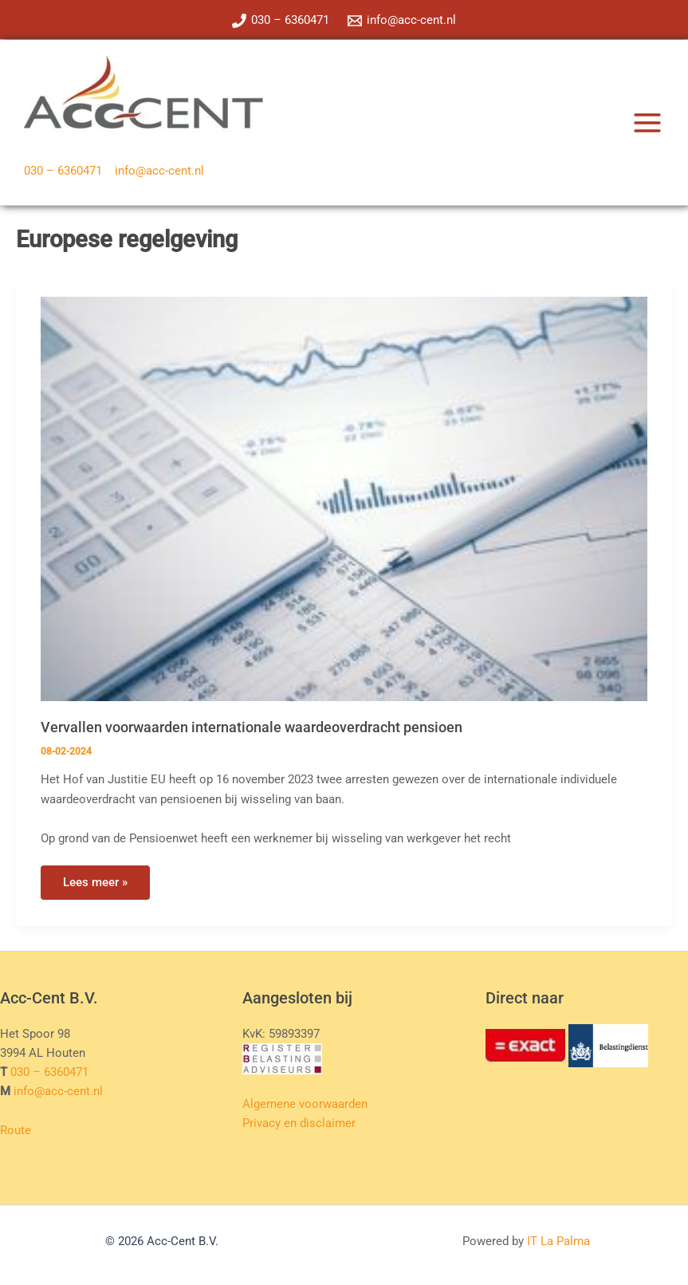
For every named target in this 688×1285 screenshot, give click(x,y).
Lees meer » (106, 887)
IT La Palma (558, 1241)
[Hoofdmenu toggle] (647, 123)
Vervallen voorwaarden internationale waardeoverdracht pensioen (251, 727)
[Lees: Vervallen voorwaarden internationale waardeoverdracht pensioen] (344, 498)
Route (15, 1130)
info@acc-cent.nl (159, 171)
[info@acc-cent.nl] (403, 21)
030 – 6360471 (63, 171)
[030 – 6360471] (280, 21)
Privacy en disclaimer (299, 1123)
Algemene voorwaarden (305, 1104)
